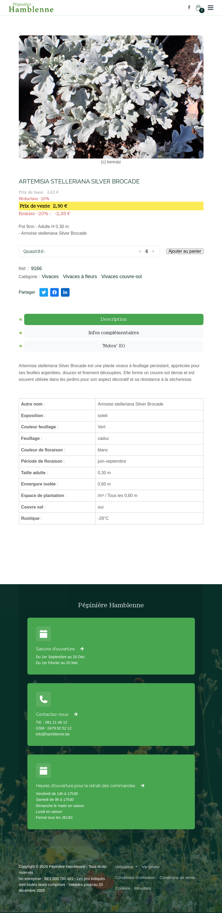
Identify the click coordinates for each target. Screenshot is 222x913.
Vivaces (50, 276)
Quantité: (34, 251)
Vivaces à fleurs (80, 276)
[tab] (113, 319)
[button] (210, 7)
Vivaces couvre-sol (121, 276)
